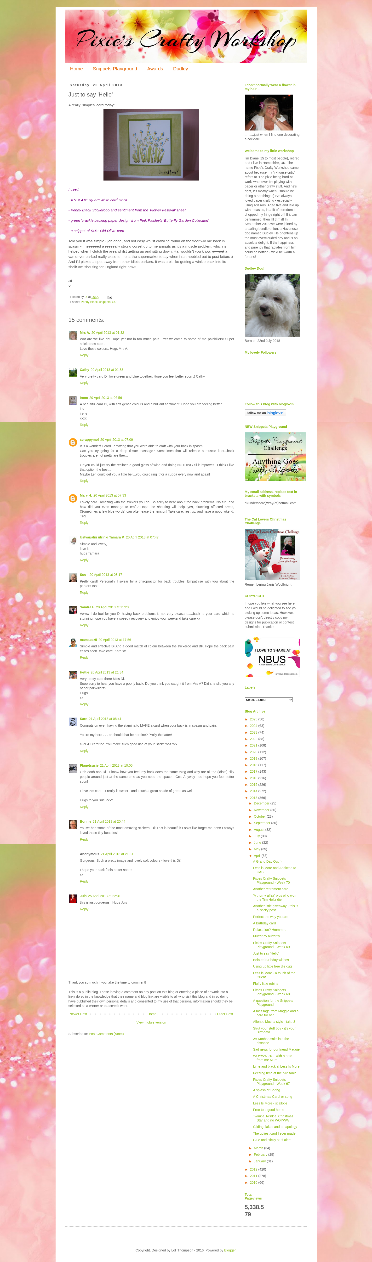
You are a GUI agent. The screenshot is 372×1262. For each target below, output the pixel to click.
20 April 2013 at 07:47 (142, 537)
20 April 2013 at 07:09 (116, 439)
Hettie (84, 672)
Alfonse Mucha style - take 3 (274, 1022)
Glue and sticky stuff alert (272, 1140)
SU (114, 302)
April (258, 856)
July (257, 836)
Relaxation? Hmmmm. (269, 930)
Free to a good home (268, 1110)
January (260, 1161)
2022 (254, 739)
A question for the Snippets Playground (273, 1003)
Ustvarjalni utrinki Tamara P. (102, 537)
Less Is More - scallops (270, 1103)
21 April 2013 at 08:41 (105, 719)
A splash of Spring (266, 1090)
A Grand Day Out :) (267, 861)
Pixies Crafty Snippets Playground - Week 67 (271, 1082)
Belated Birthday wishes (271, 960)
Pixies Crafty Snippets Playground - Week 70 (271, 880)
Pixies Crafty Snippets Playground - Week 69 (271, 945)
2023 (254, 732)
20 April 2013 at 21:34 (107, 672)
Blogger (229, 1250)
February (261, 1154)
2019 (254, 758)
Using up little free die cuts (272, 966)
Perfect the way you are (270, 917)
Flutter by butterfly (266, 936)
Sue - (84, 575)
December (262, 803)
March (259, 1148)
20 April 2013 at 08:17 (106, 575)
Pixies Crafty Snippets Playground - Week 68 (271, 992)
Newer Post (78, 1014)
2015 (254, 785)
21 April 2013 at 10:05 (116, 765)
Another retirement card (270, 889)
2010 (254, 1182)
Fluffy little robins (265, 983)
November (262, 810)
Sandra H (87, 607)
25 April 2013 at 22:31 (104, 896)
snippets (105, 302)
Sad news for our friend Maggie (276, 1049)
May (257, 849)
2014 (254, 791)
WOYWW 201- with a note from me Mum (272, 1058)
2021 (254, 745)
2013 (254, 798)
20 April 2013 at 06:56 (105, 398)
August (259, 830)
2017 (254, 771)
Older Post (225, 1014)
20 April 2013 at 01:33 (107, 370)
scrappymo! (89, 439)
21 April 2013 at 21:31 (117, 854)
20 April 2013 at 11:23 (112, 607)
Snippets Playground (115, 68)
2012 (254, 1169)
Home (76, 68)
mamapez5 (88, 640)
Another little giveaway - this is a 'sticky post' (275, 908)
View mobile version (151, 1022)
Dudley (180, 68)
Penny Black (89, 302)
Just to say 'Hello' (266, 953)
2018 (254, 765)
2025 (254, 719)
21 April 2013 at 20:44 (109, 821)
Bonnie (85, 821)
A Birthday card (264, 923)
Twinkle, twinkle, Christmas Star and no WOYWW (273, 1118)
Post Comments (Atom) (106, 1034)
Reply (84, 355)
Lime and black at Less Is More (276, 1066)
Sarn (83, 719)
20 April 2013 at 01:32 (108, 332)
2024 (254, 726)
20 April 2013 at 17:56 (114, 640)
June (258, 842)
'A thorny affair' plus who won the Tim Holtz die (274, 897)
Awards (155, 68)
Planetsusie (89, 765)
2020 (254, 752)
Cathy (84, 370)
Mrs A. (85, 332)
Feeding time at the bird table (274, 1073)
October (260, 816)
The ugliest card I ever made (274, 1133)
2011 (254, 1176)
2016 (254, 778)
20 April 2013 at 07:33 (109, 495)
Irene (84, 398)
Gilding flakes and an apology (275, 1127)
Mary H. (86, 495)
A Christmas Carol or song (272, 1096)
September (262, 823)
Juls (83, 896)
